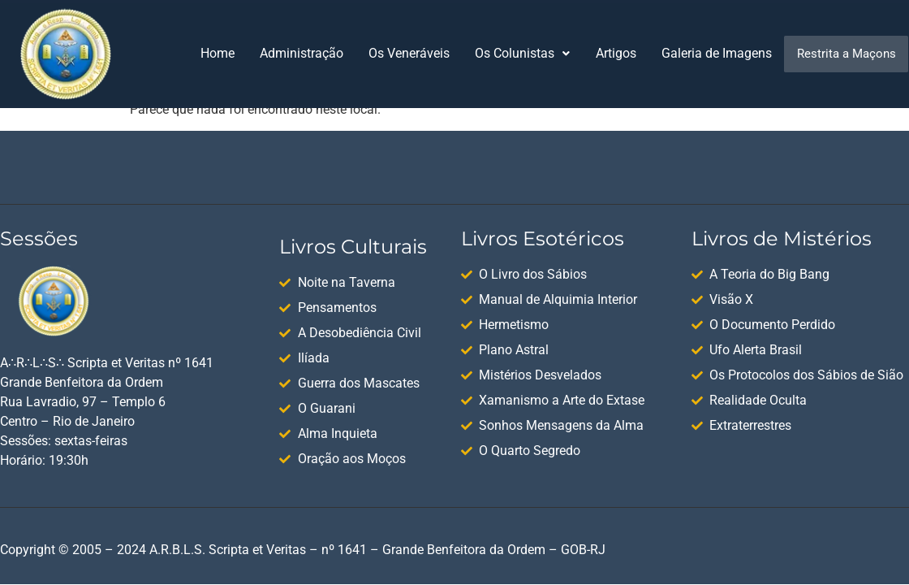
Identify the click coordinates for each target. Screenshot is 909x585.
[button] (523, 53)
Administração (301, 53)
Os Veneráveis (409, 53)
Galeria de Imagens (716, 53)
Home (217, 53)
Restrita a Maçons (846, 53)
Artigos (616, 53)
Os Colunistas (522, 53)
